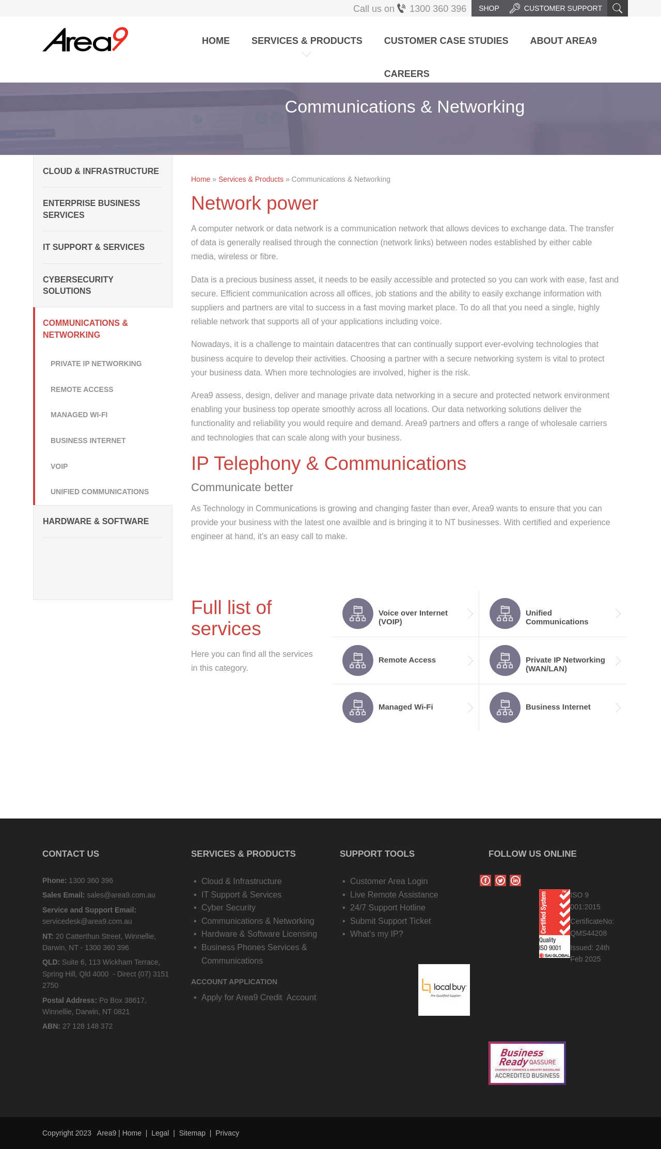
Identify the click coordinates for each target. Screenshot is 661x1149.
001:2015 (585, 907)
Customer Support (556, 8)
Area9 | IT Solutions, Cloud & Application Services (85, 39)
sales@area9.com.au (121, 895)
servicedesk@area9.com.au (87, 921)
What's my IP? (376, 934)
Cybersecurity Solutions (78, 285)
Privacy (227, 1133)
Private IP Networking (96, 363)
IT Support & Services (94, 247)
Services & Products (307, 41)
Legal (160, 1133)
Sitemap (192, 1133)
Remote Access (82, 389)
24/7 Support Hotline (388, 907)
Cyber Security (228, 907)
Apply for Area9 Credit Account (258, 997)
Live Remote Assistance (394, 894)
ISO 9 (579, 895)
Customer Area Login (389, 881)
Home (216, 41)
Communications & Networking (85, 329)
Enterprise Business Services (91, 209)
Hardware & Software (96, 521)
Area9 (106, 1133)
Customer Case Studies (446, 41)
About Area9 (563, 41)
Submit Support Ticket (390, 921)
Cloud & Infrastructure (101, 171)
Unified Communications (100, 491)
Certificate (586, 921)
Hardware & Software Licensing (259, 934)
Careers (407, 74)
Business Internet (88, 440)
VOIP (59, 466)
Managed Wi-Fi (79, 415)
